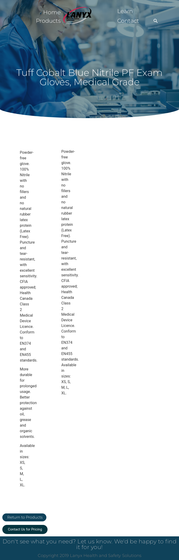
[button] (156, 20)
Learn (125, 11)
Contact (128, 20)
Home (52, 12)
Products (48, 20)
